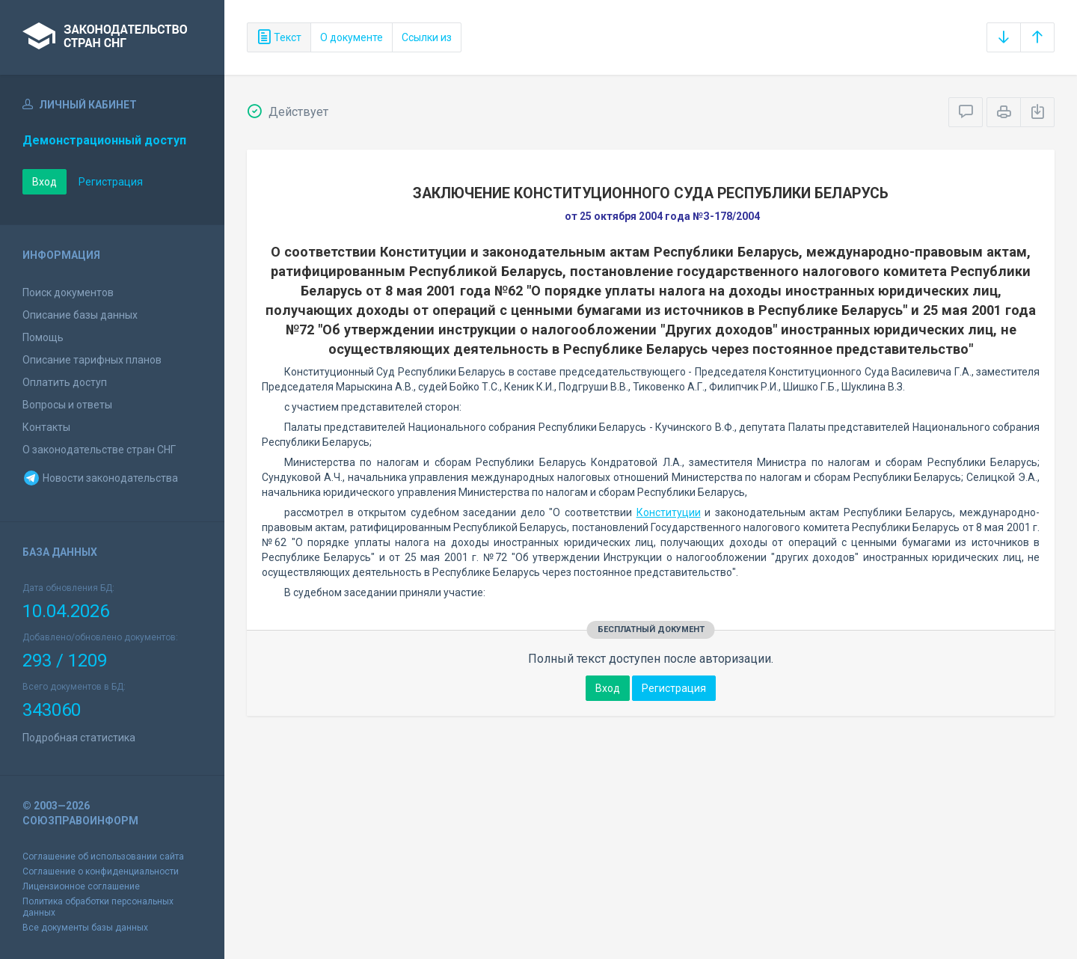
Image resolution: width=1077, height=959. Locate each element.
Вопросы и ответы (67, 405)
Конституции (668, 512)
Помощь (43, 337)
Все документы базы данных (85, 927)
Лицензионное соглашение (81, 886)
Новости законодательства (100, 478)
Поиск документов (68, 292)
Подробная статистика (78, 738)
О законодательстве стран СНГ (99, 450)
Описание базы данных (80, 315)
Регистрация (111, 182)
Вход (44, 182)
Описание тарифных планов (92, 360)
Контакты (46, 427)
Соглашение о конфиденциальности (100, 871)
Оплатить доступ (64, 382)
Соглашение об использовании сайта (103, 856)
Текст (279, 37)
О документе (351, 37)
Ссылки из (427, 37)
